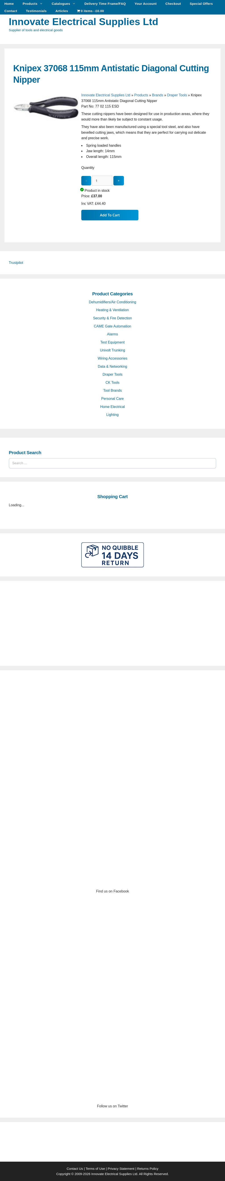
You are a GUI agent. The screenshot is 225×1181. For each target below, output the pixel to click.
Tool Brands (112, 390)
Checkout (173, 3)
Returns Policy (147, 1168)
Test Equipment (112, 342)
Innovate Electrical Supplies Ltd (83, 21)
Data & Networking (112, 366)
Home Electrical (112, 407)
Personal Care (112, 398)
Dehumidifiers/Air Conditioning (112, 302)
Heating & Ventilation (112, 310)
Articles (61, 11)
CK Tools (112, 382)
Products (35, 3)
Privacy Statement (121, 1168)
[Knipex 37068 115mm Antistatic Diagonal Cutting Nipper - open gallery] (46, 161)
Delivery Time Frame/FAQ (105, 3)
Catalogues (66, 3)
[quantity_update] (102, 181)
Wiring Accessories (112, 358)
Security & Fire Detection (112, 318)
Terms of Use (95, 1168)
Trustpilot (16, 263)
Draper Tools (177, 95)
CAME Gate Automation (112, 326)
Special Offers (201, 3)
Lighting (112, 415)
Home (9, 3)
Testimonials (36, 11)
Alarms (112, 334)
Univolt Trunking (112, 350)
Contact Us (75, 1168)
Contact (10, 11)
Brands (157, 95)
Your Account (146, 3)
